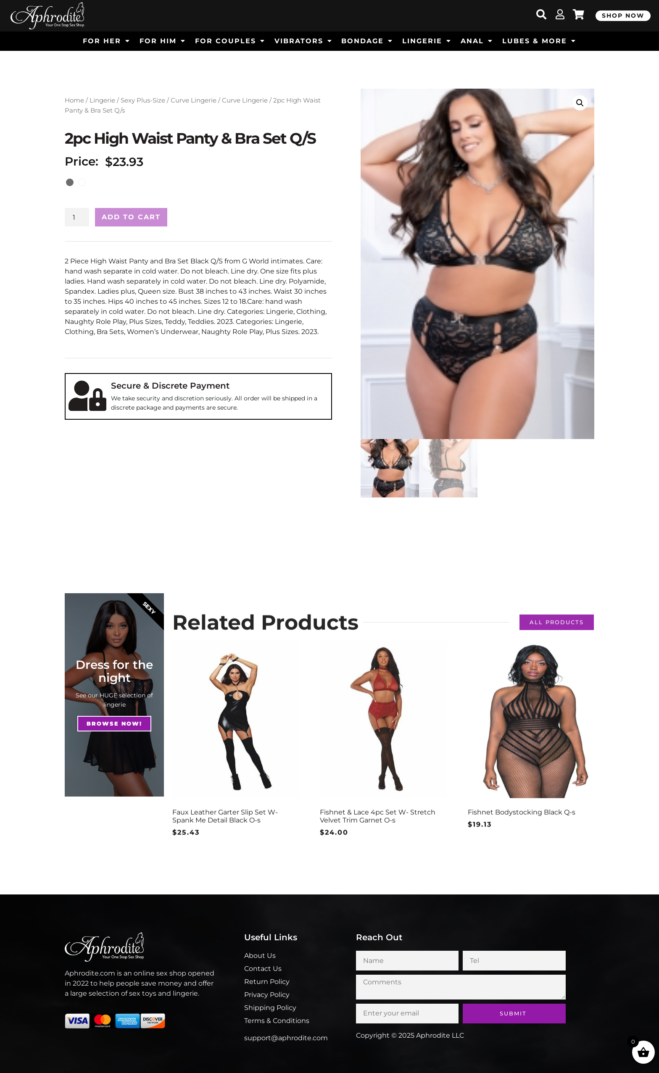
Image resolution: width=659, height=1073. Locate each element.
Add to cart (131, 217)
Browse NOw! (114, 723)
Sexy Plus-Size (143, 100)
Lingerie (102, 100)
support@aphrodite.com (286, 1038)
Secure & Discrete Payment (170, 386)
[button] (580, 102)
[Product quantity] (77, 217)
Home (74, 100)
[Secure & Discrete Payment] (87, 396)
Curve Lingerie (193, 100)
